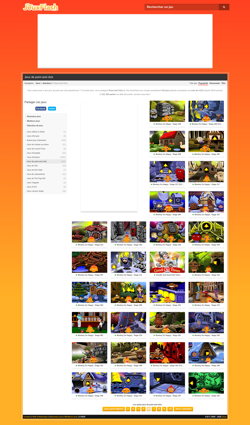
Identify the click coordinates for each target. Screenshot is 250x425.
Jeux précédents (113, 408)
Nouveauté (215, 83)
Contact (27, 417)
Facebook (40, 109)
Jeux (224, 417)
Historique (43, 417)
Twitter (52, 109)
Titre (223, 83)
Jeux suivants (183, 408)
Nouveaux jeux (56, 417)
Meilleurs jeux (71, 417)
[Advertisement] (125, 40)
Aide (34, 417)
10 (170, 408)
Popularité (203, 83)
